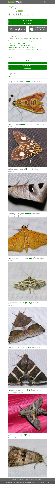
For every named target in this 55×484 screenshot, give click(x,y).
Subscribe (27, 23)
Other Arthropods (29, 41)
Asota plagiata (15, 124)
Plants (11, 38)
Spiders (19, 41)
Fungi (24, 43)
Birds (17, 38)
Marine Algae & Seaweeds (30, 52)
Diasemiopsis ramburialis (19, 258)
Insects (12, 41)
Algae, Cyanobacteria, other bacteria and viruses (22, 47)
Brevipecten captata (17, 169)
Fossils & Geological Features (27, 49)
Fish (40, 49)
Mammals (25, 38)
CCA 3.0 (47, 482)
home (10, 11)
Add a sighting (27, 20)
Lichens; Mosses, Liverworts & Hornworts (20, 45)
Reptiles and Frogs (36, 38)
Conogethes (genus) (17, 213)
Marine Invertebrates (15, 52)
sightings (15, 11)
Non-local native (27, 65)
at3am (22, 482)
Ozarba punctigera (17, 435)
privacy (42, 482)
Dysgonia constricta (17, 303)
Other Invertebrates (14, 43)
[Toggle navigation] (45, 2)
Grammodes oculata (17, 347)
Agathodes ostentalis (18, 81)
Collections (11, 6)
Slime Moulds (13, 49)
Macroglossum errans (18, 390)
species (20, 11)
